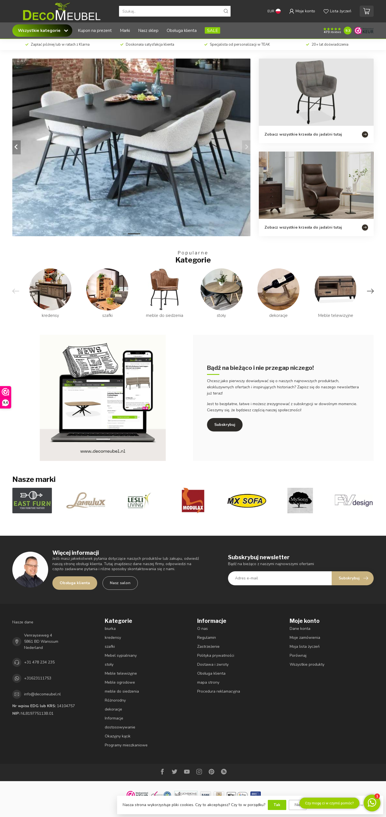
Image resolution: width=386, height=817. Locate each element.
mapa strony (208, 682)
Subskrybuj (224, 424)
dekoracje (113, 709)
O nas (202, 628)
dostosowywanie (120, 727)
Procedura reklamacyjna (218, 691)
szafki (110, 646)
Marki (125, 30)
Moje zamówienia (305, 637)
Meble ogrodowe (120, 682)
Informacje (114, 718)
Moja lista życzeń (305, 646)
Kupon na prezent (95, 30)
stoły (109, 664)
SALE (212, 30)
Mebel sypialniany (121, 655)
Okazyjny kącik (118, 736)
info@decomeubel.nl (42, 694)
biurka (110, 628)
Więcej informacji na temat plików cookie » (343, 804)
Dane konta (300, 628)
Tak (277, 804)
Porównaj (298, 655)
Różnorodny (115, 700)
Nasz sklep (148, 30)
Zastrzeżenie (208, 646)
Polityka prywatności (215, 655)
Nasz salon (120, 583)
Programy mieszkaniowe (126, 745)
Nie (298, 804)
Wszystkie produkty (307, 664)
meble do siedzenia (122, 691)
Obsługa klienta (182, 30)
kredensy (113, 637)
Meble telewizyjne (121, 673)
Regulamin (206, 637)
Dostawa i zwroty (213, 664)
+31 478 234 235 (39, 662)
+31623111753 (37, 678)
